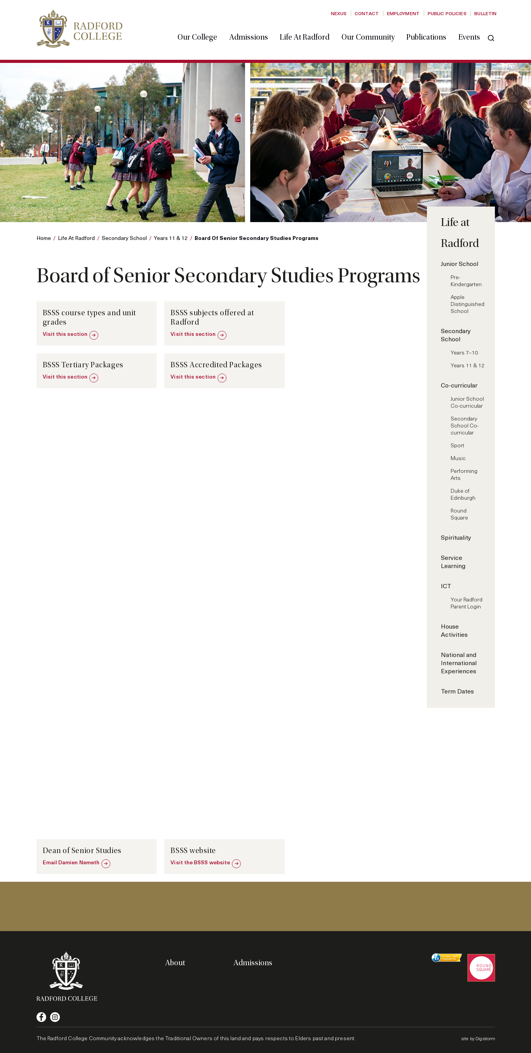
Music (458, 458)
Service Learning (453, 561)
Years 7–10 (464, 352)
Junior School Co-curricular (467, 402)
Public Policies (447, 13)
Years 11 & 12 (171, 238)
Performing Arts (464, 474)
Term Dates (457, 691)
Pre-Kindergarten (466, 280)
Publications (427, 36)
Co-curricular (459, 385)
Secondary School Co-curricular (465, 425)
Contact (367, 13)
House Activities (454, 630)
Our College (198, 36)
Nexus (339, 13)
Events (470, 36)
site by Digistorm (478, 1038)
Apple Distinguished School (467, 304)
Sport (457, 445)
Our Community (368, 36)
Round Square (459, 514)
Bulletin (485, 13)
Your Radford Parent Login (466, 603)
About (175, 963)
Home (44, 238)
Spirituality (456, 537)
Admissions (249, 36)
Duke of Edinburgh (463, 494)
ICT (446, 586)
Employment (403, 13)
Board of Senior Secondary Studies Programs (257, 238)
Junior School (459, 263)
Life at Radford (305, 36)
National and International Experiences (459, 662)
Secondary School (124, 238)
